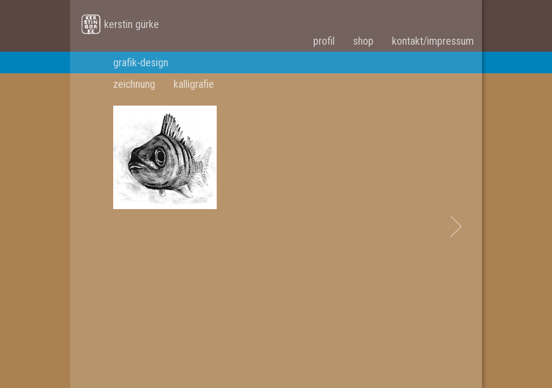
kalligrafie (194, 84)
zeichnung (134, 84)
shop (363, 40)
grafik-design (140, 62)
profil (324, 40)
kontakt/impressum (433, 40)
